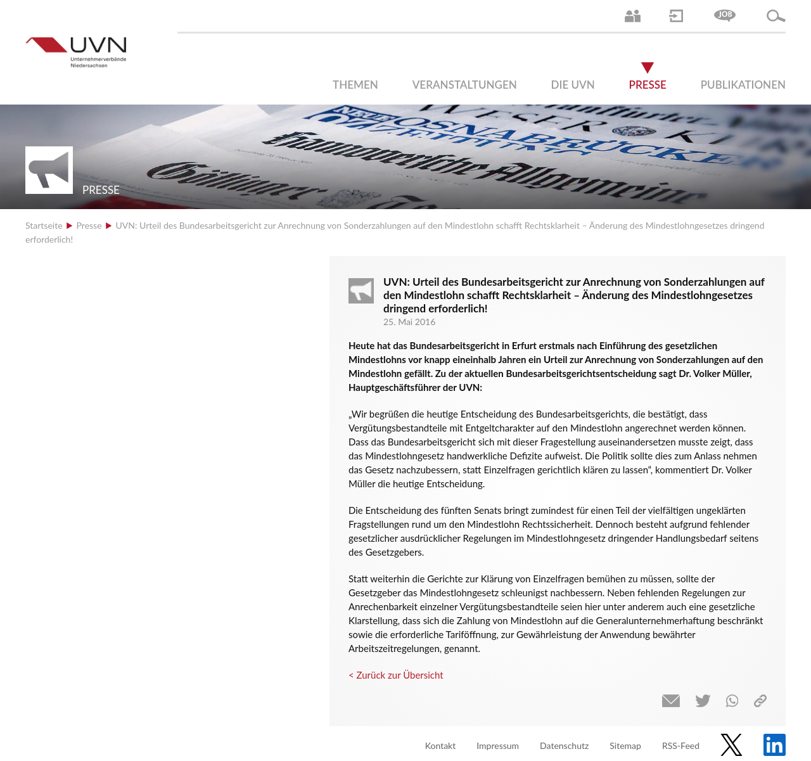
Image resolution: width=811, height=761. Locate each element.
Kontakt (440, 745)
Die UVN (573, 84)
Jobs (725, 16)
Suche (776, 16)
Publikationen (743, 84)
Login (676, 16)
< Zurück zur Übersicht (396, 675)
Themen (355, 84)
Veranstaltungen (464, 84)
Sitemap (625, 745)
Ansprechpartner (633, 16)
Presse (648, 84)
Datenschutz (564, 745)
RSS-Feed (680, 745)
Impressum (497, 745)
